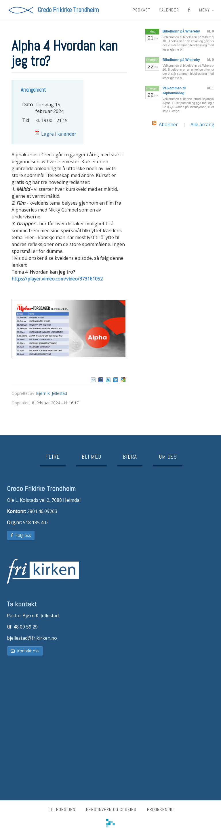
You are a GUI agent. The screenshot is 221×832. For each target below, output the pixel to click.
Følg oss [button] (21, 535)
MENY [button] (206, 10)
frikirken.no (160, 809)
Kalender (169, 10)
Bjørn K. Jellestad (51, 393)
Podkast (141, 10)
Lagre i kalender (58, 134)
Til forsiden (62, 809)
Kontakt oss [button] (25, 651)
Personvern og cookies (111, 809)
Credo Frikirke (68, 10)
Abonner (168, 124)
